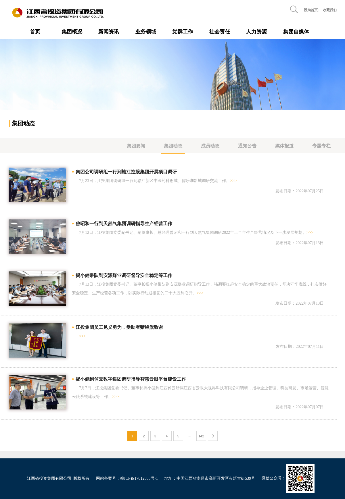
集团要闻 (136, 145)
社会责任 (219, 32)
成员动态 (210, 145)
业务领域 (145, 32)
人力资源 (256, 32)
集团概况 (72, 32)
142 (201, 436)
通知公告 (247, 145)
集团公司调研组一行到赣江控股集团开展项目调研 (126, 171)
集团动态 (173, 145)
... (189, 436)
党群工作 (182, 32)
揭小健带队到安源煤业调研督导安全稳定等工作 (124, 275)
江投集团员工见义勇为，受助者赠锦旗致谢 (119, 327)
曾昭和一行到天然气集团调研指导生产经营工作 (124, 223)
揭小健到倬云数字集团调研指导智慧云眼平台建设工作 (131, 379)
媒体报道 (284, 145)
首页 (35, 32)
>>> (233, 181)
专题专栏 (321, 145)
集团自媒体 (296, 32)
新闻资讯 (108, 32)
